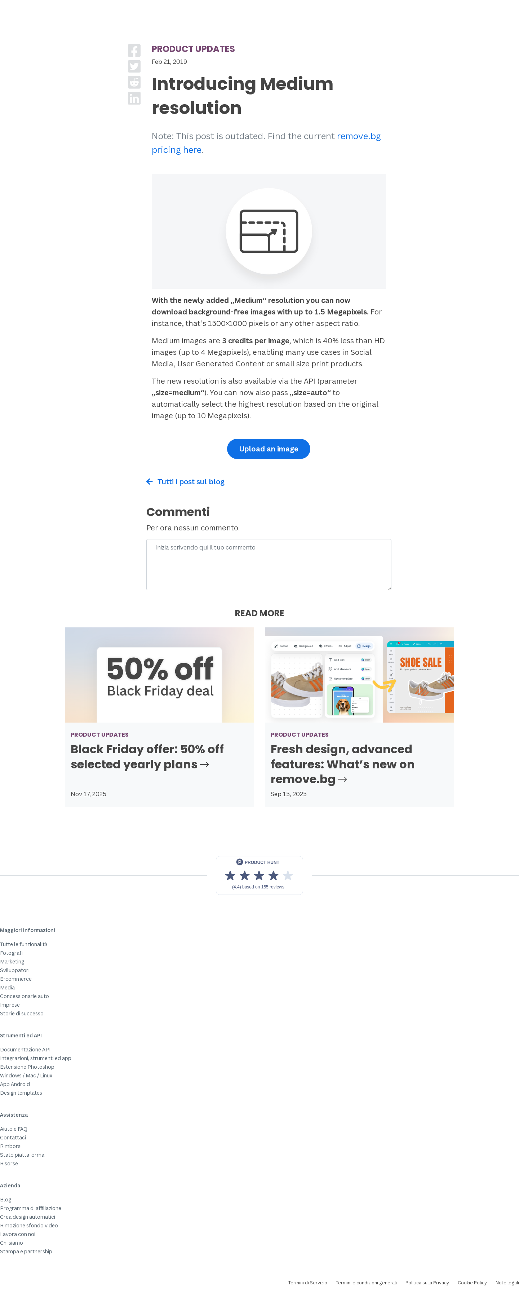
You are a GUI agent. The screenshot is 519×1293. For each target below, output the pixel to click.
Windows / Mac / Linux (26, 1075)
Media (7, 987)
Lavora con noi (17, 1234)
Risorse (9, 1163)
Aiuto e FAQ (13, 1128)
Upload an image (268, 449)
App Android (15, 1084)
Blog (5, 1199)
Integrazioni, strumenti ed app (35, 1058)
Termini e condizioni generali (366, 1283)
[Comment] (268, 564)
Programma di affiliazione (30, 1208)
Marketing (12, 961)
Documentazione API (25, 1049)
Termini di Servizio (307, 1283)
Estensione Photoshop (27, 1066)
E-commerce (16, 978)
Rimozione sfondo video (29, 1225)
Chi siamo (11, 1242)
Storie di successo (22, 1013)
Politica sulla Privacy (427, 1283)
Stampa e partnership (26, 1251)
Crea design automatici (27, 1216)
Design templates (21, 1092)
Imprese (10, 1004)
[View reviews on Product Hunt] (259, 875)
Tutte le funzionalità (24, 944)
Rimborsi (11, 1146)
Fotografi (11, 952)
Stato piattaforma (22, 1154)
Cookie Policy (472, 1283)
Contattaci (13, 1137)
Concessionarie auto (24, 996)
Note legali (507, 1283)
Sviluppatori (15, 970)
